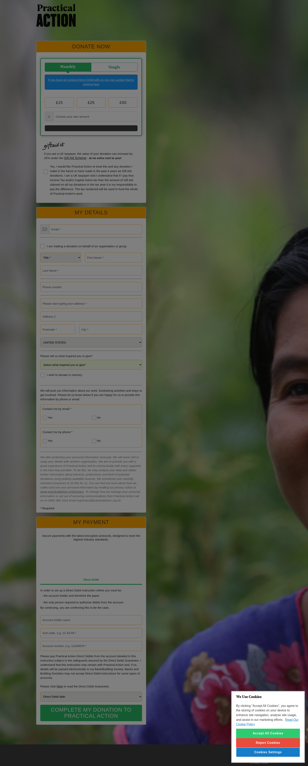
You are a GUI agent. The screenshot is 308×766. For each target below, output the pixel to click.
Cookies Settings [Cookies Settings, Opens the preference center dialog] (268, 752)
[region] (268, 727)
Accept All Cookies (268, 733)
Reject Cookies (268, 742)
